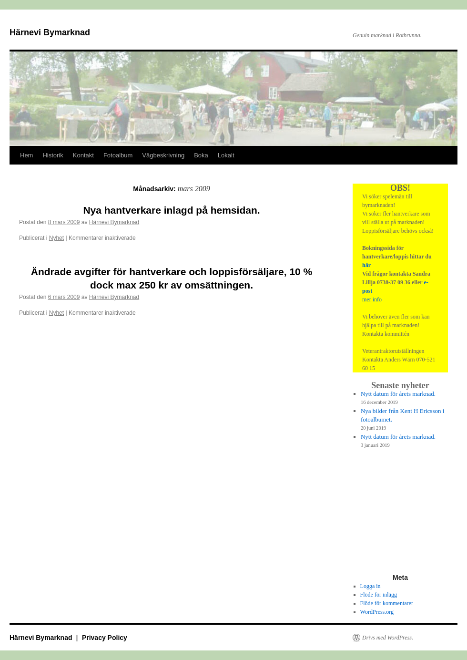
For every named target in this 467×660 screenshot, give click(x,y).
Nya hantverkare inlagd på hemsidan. (171, 210)
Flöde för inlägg (378, 594)
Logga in (370, 586)
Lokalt (226, 155)
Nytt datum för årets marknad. (398, 393)
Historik (52, 155)
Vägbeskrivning (163, 155)
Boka (201, 155)
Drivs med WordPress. (387, 637)
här (366, 265)
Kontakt (83, 155)
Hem (26, 155)
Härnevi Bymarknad (50, 32)
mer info (372, 299)
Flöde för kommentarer (386, 603)
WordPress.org (377, 611)
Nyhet (56, 238)
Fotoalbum (117, 155)
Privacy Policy (104, 637)
